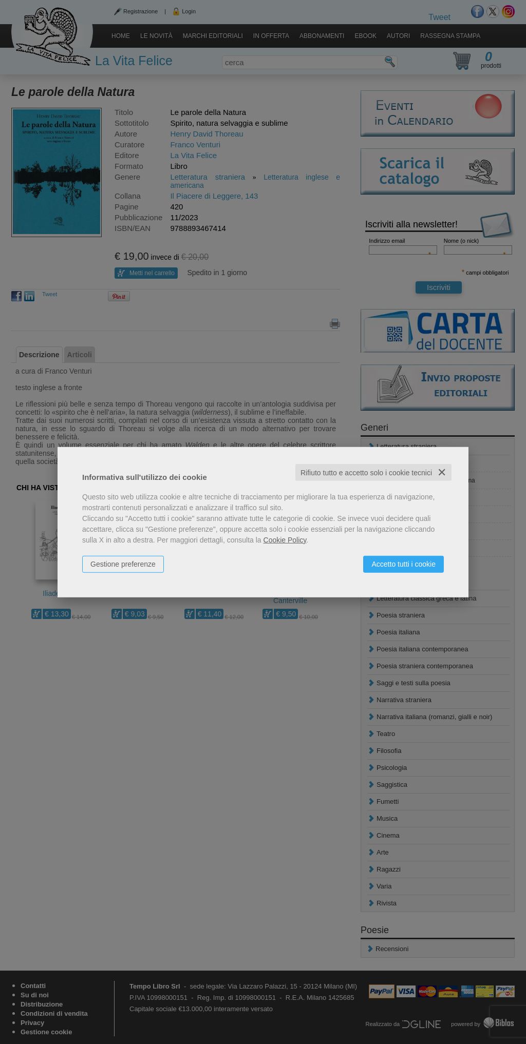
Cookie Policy (285, 539)
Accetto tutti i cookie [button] (403, 563)
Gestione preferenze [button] (123, 563)
